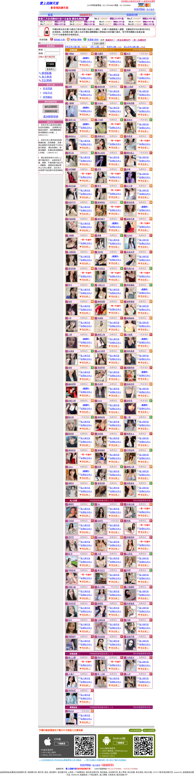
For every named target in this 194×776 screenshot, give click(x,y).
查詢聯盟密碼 (50, 116)
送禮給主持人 (85, 61)
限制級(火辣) (60, 39)
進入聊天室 (143, 58)
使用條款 (47, 97)
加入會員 (150, 9)
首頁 (50, 14)
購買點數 (45, 73)
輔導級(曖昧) (76, 39)
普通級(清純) (93, 39)
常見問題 (47, 88)
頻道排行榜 (132, 15)
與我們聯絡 (139, 9)
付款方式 (47, 93)
